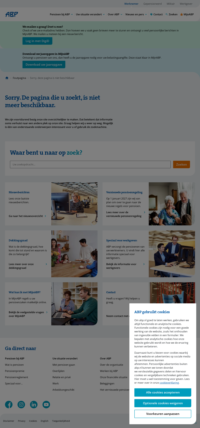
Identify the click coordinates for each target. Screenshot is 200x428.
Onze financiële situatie (113, 377)
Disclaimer (8, 420)
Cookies (33, 420)
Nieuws (152, 364)
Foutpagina (19, 78)
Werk (55, 383)
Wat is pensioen (14, 364)
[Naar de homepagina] (7, 78)
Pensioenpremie (14, 371)
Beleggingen (107, 383)
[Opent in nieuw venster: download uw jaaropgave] (43, 64)
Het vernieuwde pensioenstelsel (119, 389)
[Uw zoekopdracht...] (90, 164)
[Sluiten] (184, 27)
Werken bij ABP (109, 371)
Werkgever (186, 3)
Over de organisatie (111, 364)
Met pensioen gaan (63, 364)
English (44, 420)
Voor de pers (155, 371)
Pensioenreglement (16, 377)
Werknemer (131, 3)
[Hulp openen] (189, 418)
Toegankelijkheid (61, 420)
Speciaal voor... (14, 383)
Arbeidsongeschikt (63, 389)
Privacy (21, 420)
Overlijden (58, 371)
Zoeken (181, 164)
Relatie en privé (61, 377)
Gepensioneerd (152, 3)
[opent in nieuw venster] (37, 41)
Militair (171, 3)
